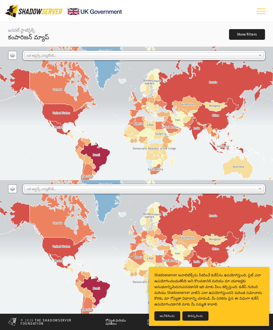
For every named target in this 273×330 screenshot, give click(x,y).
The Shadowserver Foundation (46, 322)
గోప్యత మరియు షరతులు (116, 322)
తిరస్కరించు (195, 316)
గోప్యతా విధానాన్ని (183, 298)
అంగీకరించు (167, 316)
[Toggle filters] (247, 34)
